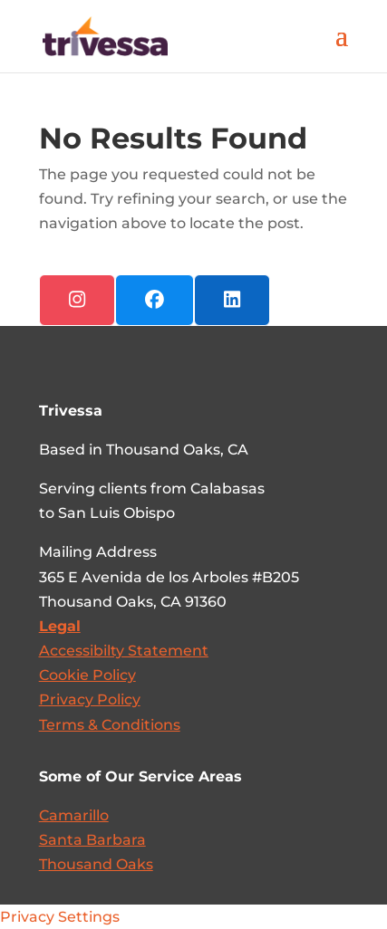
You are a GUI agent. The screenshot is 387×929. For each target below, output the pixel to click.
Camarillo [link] (74, 815)
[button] (341, 47)
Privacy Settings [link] (60, 916)
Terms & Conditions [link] (109, 724)
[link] (105, 34)
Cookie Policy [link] (87, 675)
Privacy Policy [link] (89, 699)
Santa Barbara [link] (92, 839)
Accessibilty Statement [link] (123, 650)
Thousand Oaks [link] (96, 864)
